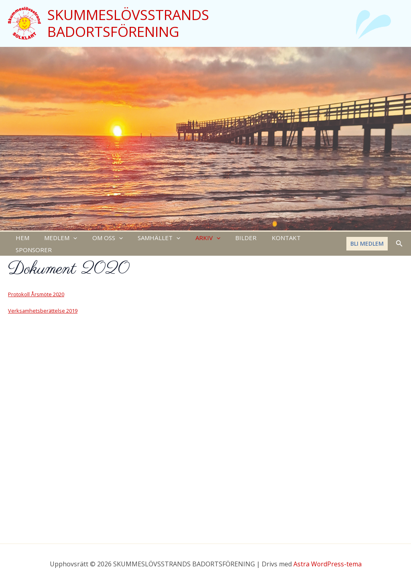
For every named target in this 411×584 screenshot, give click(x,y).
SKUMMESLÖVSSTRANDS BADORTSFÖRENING (128, 23)
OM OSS (100, 238)
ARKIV (194, 238)
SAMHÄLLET (148, 238)
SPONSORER (311, 238)
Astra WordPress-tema (327, 564)
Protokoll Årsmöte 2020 (36, 283)
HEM (21, 238)
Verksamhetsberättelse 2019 (42, 300)
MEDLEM (56, 238)
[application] (69, 238)
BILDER (229, 238)
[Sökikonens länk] (399, 238)
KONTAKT (266, 238)
